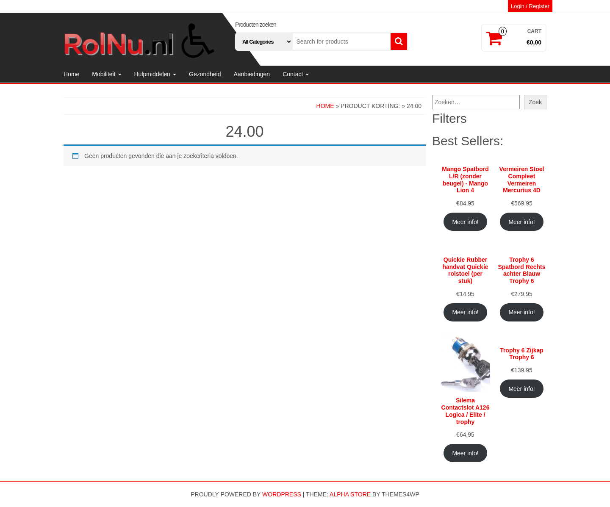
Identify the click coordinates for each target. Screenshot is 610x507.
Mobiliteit (106, 74)
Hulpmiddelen (155, 74)
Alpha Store (350, 494)
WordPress (281, 494)
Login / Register (530, 6)
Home (71, 74)
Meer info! (465, 222)
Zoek (535, 102)
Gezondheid (205, 74)
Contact (296, 74)
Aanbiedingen (252, 74)
